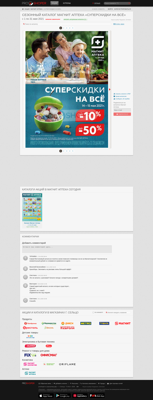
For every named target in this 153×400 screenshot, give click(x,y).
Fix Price (30, 355)
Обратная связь (44, 383)
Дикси (67, 323)
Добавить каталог (60, 383)
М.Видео (49, 346)
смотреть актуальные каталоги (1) (75, 19)
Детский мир (30, 337)
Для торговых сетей (115, 383)
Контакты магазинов (88, 383)
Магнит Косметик (30, 364)
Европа (67, 328)
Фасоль (49, 328)
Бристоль (30, 328)
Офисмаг (49, 355)
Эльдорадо (30, 346)
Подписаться (122, 114)
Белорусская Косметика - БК (49, 364)
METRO (86, 323)
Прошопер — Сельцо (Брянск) (34, 3)
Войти (110, 9)
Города (101, 383)
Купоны (67, 3)
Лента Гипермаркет (104, 323)
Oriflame (67, 364)
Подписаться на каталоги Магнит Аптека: (120, 105)
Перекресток (49, 323)
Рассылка (73, 383)
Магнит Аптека (36, 9)
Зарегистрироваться (122, 9)
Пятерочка (30, 323)
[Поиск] (117, 3)
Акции (55, 3)
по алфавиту (98, 312)
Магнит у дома (123, 323)
